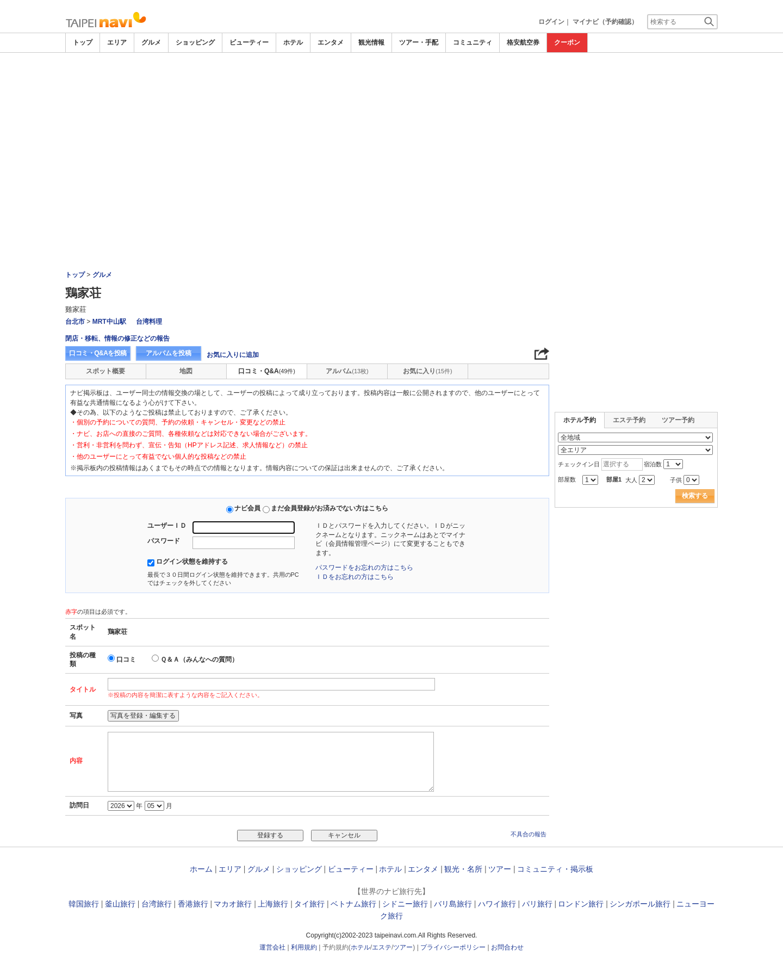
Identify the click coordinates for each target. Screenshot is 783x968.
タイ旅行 (309, 903)
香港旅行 (193, 903)
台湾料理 (149, 321)
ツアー (499, 869)
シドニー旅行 (405, 903)
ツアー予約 (678, 420)
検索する (695, 496)
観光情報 (371, 42)
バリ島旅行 (453, 903)
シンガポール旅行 (640, 903)
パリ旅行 (537, 903)
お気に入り (427, 371)
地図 (185, 371)
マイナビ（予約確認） (605, 22)
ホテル (293, 42)
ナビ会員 (247, 508)
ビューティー (249, 42)
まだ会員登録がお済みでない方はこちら (329, 508)
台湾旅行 (156, 903)
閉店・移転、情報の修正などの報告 (117, 338)
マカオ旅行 (233, 903)
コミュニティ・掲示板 (555, 869)
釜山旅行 (120, 903)
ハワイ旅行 (497, 903)
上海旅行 (273, 903)
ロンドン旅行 (581, 903)
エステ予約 (629, 420)
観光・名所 (463, 869)
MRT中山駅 (109, 321)
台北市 (75, 321)
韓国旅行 (84, 903)
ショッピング (195, 42)
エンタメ (331, 42)
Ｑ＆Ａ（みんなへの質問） (199, 659)
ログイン (551, 22)
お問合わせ (507, 947)
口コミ (126, 659)
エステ (381, 947)
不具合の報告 (528, 834)
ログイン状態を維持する (192, 561)
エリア (117, 42)
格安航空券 (523, 42)
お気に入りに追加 (233, 355)
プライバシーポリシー (453, 947)
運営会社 (272, 947)
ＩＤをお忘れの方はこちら (354, 577)
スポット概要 (105, 371)
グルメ (151, 42)
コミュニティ (472, 42)
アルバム (347, 371)
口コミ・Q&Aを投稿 (98, 353)
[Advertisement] (391, 134)
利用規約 (304, 947)
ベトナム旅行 (353, 903)
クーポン (567, 42)
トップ (82, 42)
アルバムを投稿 (168, 353)
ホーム (201, 869)
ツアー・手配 (418, 42)
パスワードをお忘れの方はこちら (364, 567)
